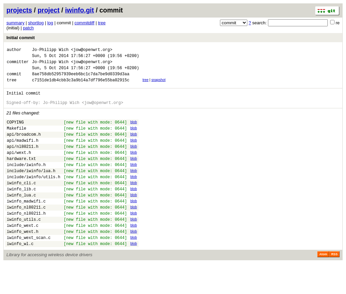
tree (101, 22)
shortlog (36, 22)
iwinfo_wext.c (23, 253)
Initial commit (20, 37)
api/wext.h (19, 167)
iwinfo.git (79, 10)
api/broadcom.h (24, 146)
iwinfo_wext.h (23, 260)
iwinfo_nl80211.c (26, 231)
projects (19, 10)
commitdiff (84, 22)
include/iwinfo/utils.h (33, 196)
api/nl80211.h (23, 160)
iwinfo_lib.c (21, 210)
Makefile (16, 139)
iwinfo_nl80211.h (26, 238)
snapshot (158, 85)
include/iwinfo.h (26, 182)
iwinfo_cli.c (21, 203)
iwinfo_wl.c (20, 274)
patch (28, 27)
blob (133, 131)
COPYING (15, 132)
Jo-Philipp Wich (50, 50)
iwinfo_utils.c (24, 245)
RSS (334, 284)
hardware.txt (21, 175)
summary (15, 22)
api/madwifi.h (23, 153)
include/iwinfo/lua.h (31, 189)
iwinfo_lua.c (21, 217)
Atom (323, 284)
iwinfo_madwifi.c (26, 224)
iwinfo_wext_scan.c (29, 267)
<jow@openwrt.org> (91, 50)
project (48, 10)
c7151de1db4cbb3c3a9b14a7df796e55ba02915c (80, 86)
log (50, 22)
